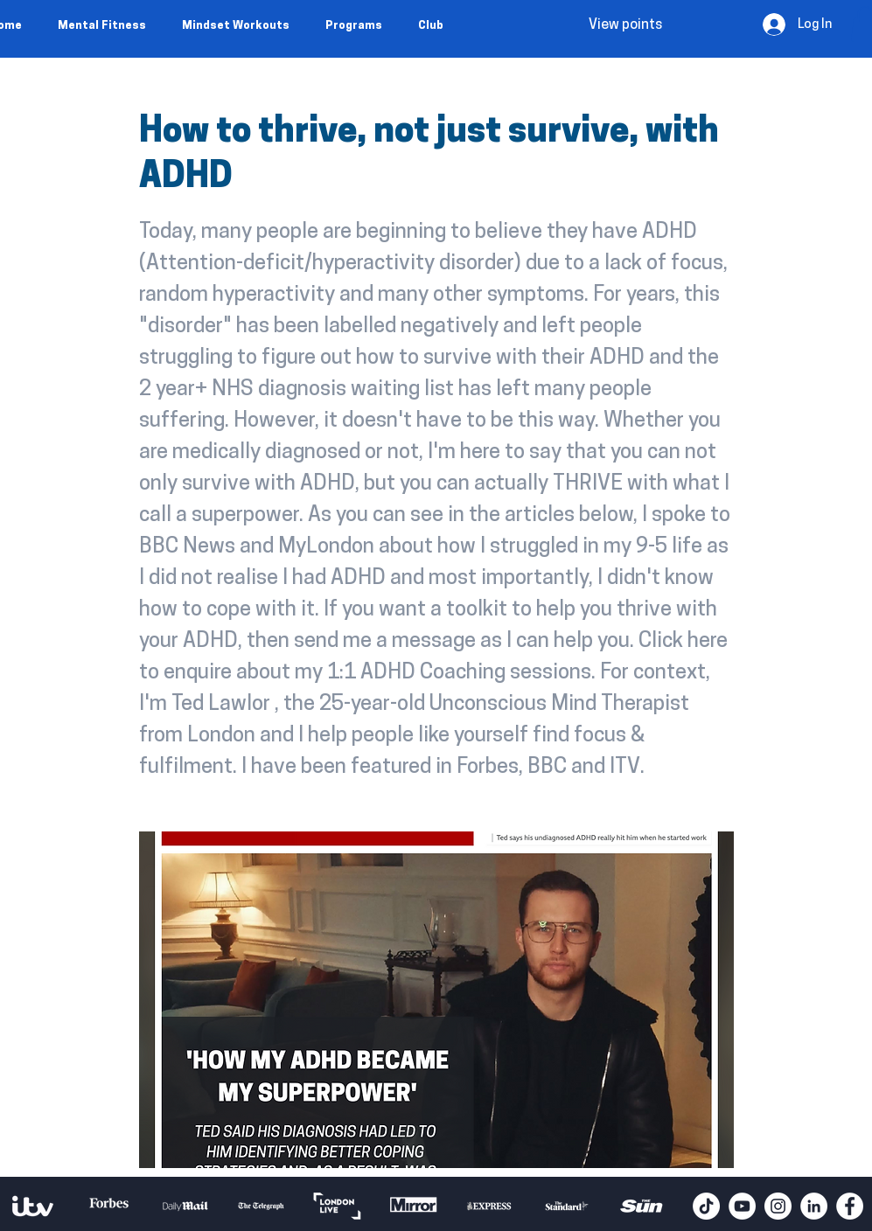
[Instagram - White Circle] (778, 1206)
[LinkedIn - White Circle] (813, 1206)
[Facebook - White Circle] (849, 1206)
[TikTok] (706, 1206)
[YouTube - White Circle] (742, 1206)
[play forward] (671, 1206)
